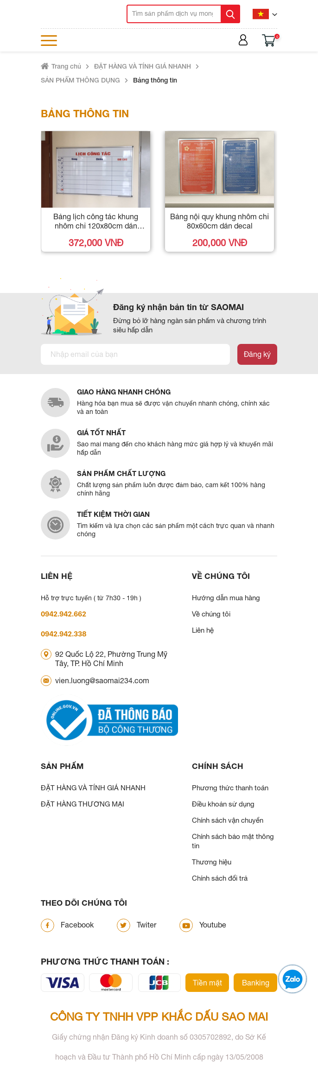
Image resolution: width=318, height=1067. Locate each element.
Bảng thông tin (155, 80)
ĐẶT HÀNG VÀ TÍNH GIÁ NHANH (142, 66)
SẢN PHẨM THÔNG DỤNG (80, 80)
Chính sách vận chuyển (227, 820)
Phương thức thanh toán (230, 788)
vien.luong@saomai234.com (102, 680)
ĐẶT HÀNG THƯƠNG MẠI (82, 804)
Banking (255, 982)
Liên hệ (203, 630)
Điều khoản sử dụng (223, 804)
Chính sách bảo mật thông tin (233, 841)
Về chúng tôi (211, 614)
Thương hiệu (211, 862)
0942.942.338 (64, 633)
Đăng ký (257, 354)
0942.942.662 (63, 614)
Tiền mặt (207, 982)
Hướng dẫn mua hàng (226, 598)
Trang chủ (66, 66)
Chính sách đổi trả (220, 878)
